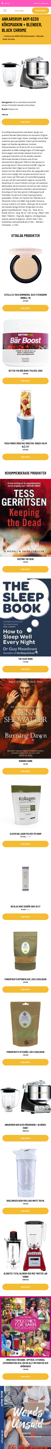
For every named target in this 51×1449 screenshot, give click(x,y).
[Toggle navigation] (5, 10)
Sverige (6, 3)
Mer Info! (25, 122)
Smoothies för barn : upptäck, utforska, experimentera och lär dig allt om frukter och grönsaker (25, 1363)
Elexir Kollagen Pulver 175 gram (25, 833)
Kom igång (40, 10)
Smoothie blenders (16, 105)
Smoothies (30, 105)
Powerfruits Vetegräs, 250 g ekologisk (25, 1051)
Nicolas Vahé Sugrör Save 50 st (25, 906)
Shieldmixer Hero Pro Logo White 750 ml (25, 1200)
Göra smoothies (20, 102)
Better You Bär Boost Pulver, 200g (25, 370)
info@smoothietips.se (41, 3)
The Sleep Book (25, 658)
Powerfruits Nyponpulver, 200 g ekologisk (26, 979)
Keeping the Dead (25, 559)
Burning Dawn (25, 760)
